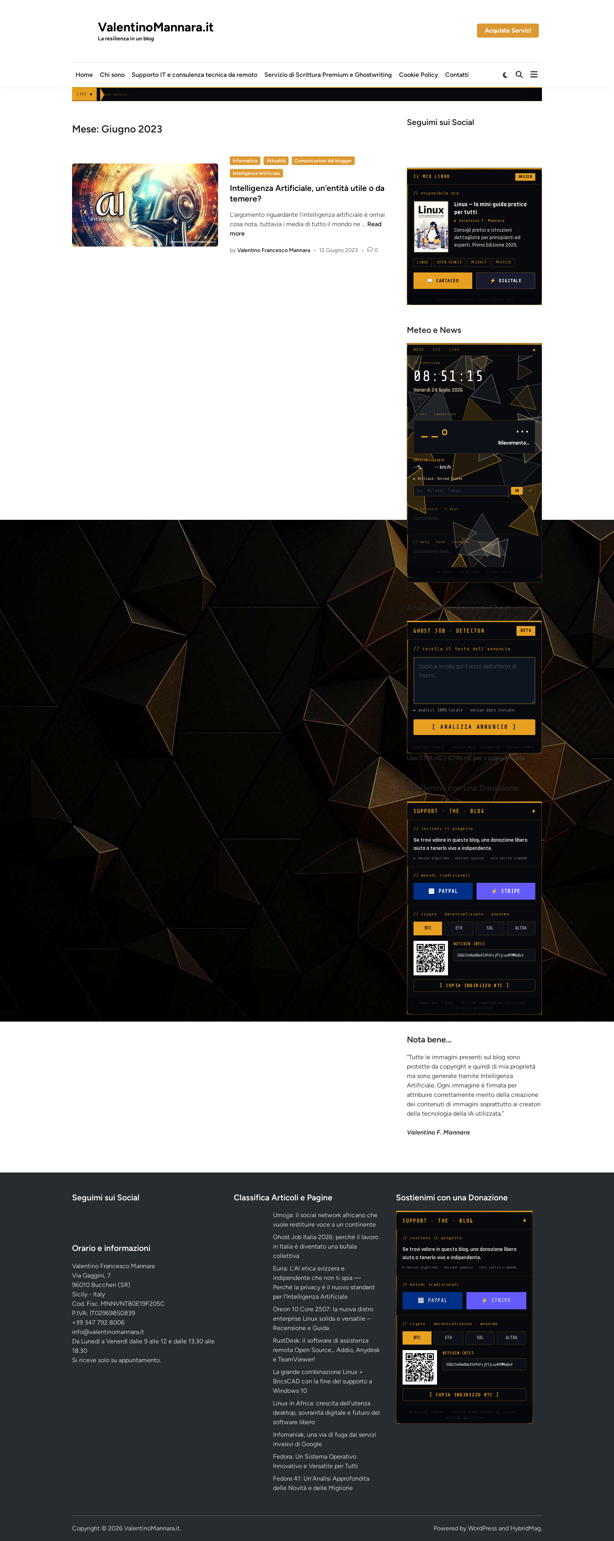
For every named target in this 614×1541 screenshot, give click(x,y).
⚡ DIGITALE (506, 280)
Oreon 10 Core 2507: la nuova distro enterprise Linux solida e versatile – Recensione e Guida (323, 1318)
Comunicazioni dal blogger (323, 160)
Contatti (457, 74)
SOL (489, 928)
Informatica (245, 160)
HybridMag (525, 1528)
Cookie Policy (418, 74)
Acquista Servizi (508, 30)
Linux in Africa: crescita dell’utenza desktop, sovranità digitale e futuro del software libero (326, 1412)
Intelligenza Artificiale (256, 173)
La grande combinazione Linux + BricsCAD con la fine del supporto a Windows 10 (322, 1381)
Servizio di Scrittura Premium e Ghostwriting (328, 74)
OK (517, 490)
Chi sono (112, 74)
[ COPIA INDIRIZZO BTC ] (474, 985)
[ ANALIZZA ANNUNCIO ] (474, 727)
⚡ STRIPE (505, 891)
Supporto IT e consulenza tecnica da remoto (194, 74)
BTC (428, 928)
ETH (458, 928)
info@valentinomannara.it (108, 1332)
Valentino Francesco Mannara (273, 250)
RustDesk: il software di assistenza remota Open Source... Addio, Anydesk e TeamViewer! (326, 1350)
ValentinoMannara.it (156, 27)
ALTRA (521, 928)
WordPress (482, 1528)
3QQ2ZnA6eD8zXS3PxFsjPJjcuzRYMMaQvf (490, 955)
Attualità (276, 160)
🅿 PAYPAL (443, 891)
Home (84, 74)
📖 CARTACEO (443, 280)
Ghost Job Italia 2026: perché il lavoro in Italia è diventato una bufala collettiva (325, 1246)
